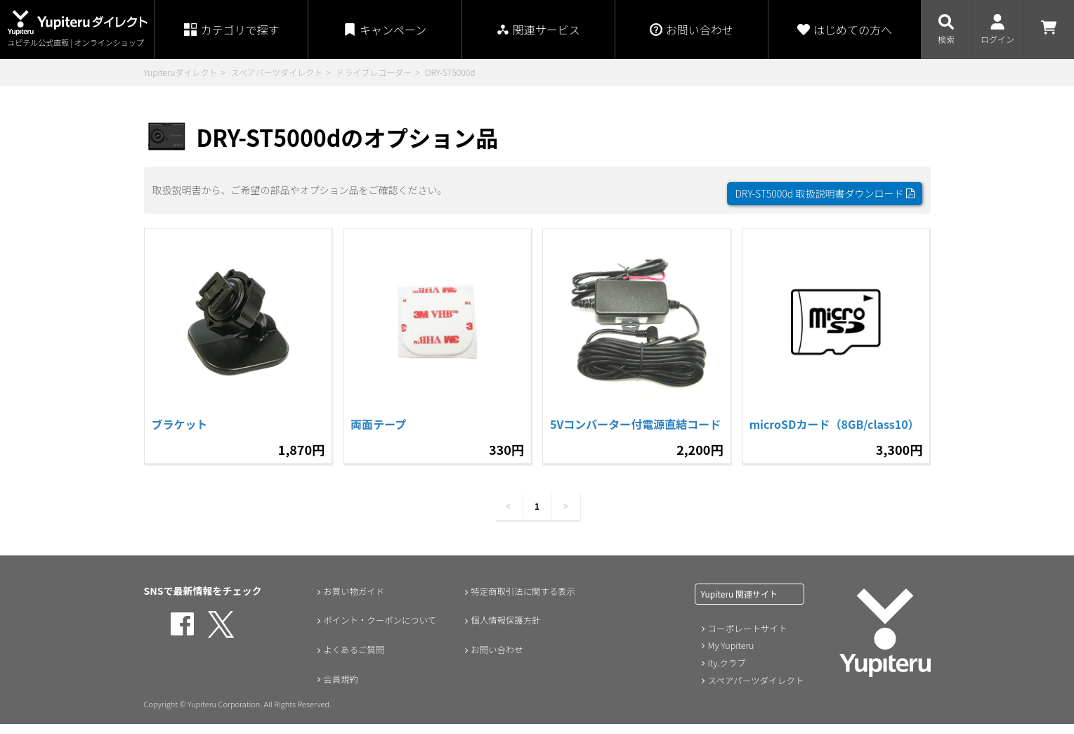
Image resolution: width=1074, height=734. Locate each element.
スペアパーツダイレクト (276, 72)
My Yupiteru (730, 655)
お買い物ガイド (351, 600)
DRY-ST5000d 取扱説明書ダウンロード (824, 186)
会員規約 (336, 689)
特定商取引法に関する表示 (523, 600)
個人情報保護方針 (503, 630)
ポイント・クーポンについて (381, 630)
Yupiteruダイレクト (181, 72)
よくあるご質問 (351, 659)
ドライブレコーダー (374, 72)
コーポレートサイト (746, 638)
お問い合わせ (493, 659)
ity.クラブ (726, 672)
